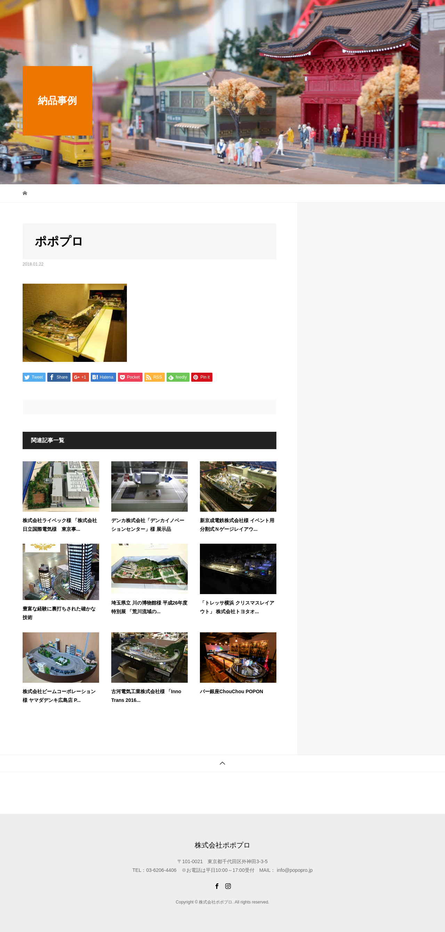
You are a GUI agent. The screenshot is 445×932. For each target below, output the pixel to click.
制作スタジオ (247, 12)
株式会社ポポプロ (50, 12)
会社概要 (408, 12)
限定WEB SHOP (205, 12)
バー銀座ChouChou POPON (231, 691)
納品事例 (281, 12)
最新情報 (167, 12)
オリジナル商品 (318, 12)
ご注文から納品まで (366, 12)
